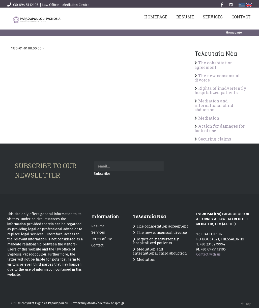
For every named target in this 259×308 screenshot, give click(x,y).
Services (98, 232)
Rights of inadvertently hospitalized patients (220, 90)
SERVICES (213, 16)
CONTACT (241, 16)
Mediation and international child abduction (213, 105)
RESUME (185, 16)
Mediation (208, 118)
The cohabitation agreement (213, 65)
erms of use (102, 239)
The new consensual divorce (217, 78)
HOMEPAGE (155, 16)
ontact (98, 245)
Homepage (234, 32)
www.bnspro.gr (113, 303)
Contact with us (208, 254)
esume (99, 226)
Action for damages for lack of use (219, 128)
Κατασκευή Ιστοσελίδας (87, 303)
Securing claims (214, 139)
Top (245, 304)
